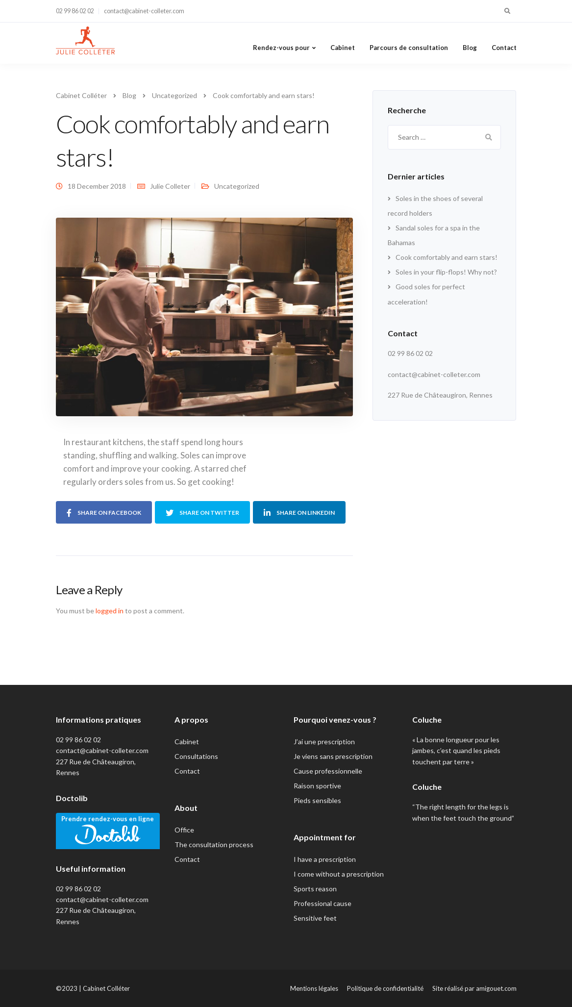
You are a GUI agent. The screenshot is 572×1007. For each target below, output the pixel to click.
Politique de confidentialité (385, 988)
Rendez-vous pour (281, 47)
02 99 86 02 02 (75, 11)
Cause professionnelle (328, 771)
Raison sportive (317, 785)
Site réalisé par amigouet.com (474, 988)
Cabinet (342, 47)
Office (184, 830)
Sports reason (315, 888)
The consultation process (213, 844)
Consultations (196, 756)
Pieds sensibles (317, 800)
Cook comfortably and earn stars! (446, 257)
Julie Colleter (170, 186)
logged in (110, 610)
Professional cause (322, 903)
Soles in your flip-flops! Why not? (446, 272)
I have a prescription (325, 859)
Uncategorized (236, 186)
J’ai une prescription (324, 741)
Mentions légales (314, 988)
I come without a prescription (339, 874)
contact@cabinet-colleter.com (144, 11)
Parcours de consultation (409, 47)
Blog (470, 47)
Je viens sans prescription (333, 756)
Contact (504, 47)
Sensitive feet (315, 918)
